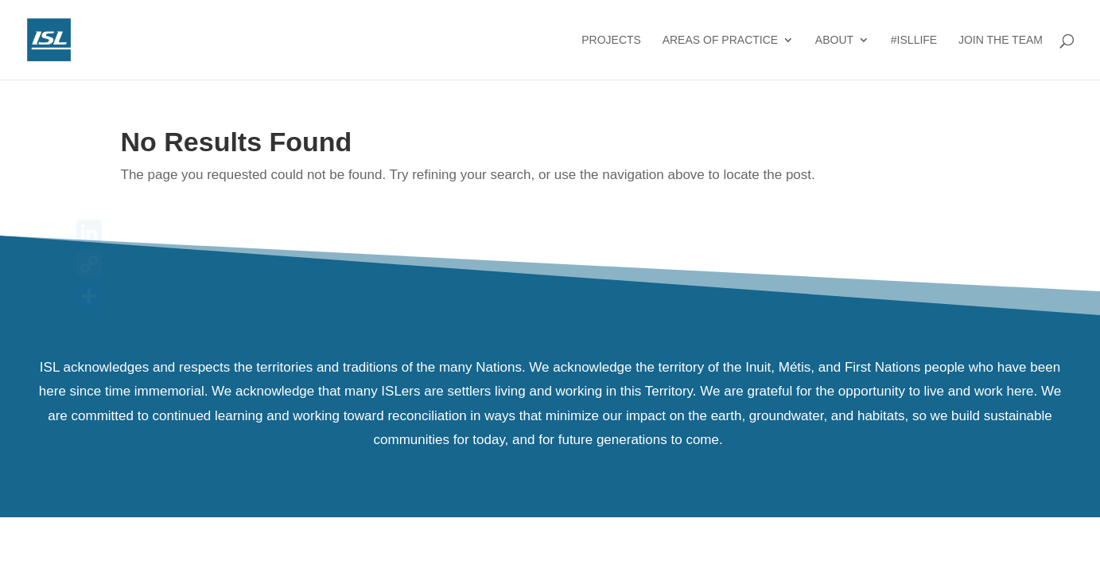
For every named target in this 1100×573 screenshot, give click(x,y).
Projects (611, 40)
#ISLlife (914, 40)
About (834, 40)
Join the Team (1000, 40)
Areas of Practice (720, 40)
